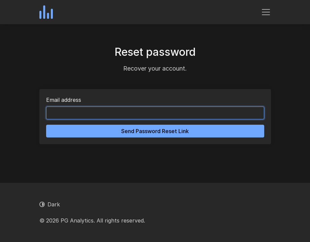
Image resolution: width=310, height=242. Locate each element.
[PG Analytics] (46, 12)
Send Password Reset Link (155, 131)
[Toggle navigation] (266, 12)
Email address (63, 99)
